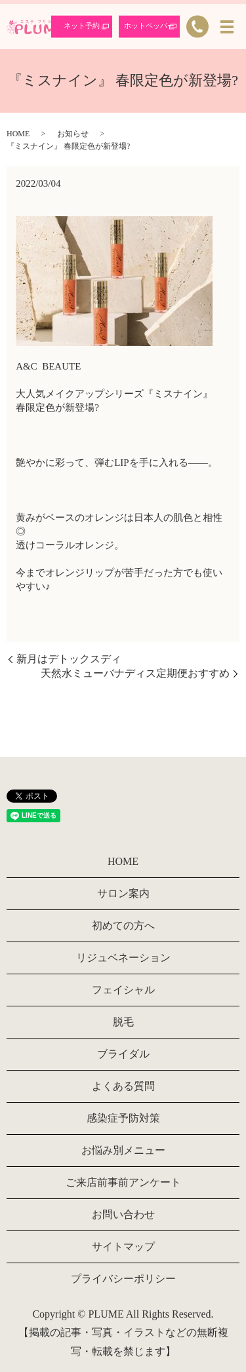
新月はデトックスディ (68, 658)
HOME (18, 133)
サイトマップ (123, 1246)
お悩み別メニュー (123, 1150)
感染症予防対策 (123, 1118)
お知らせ (73, 133)
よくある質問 (123, 1086)
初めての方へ (123, 925)
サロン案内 (123, 893)
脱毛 (123, 1021)
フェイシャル (123, 989)
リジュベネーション (123, 957)
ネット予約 (82, 25)
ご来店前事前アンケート (123, 1182)
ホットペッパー (149, 25)
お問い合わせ (123, 1214)
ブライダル (123, 1053)
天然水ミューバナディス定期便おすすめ (135, 673)
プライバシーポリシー (123, 1278)
